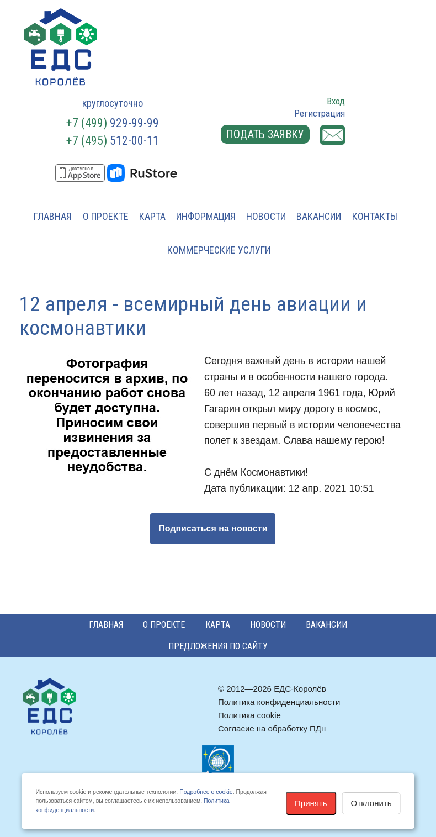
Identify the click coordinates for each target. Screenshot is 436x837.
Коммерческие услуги (218, 250)
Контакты (374, 216)
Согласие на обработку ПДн (272, 728)
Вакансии (318, 216)
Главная (53, 216)
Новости (266, 216)
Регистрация (319, 113)
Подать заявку (265, 134)
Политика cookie (249, 715)
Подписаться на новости (212, 528)
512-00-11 (112, 141)
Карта (152, 216)
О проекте (106, 216)
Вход (336, 101)
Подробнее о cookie (205, 791)
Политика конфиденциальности (279, 702)
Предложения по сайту (218, 646)
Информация (206, 216)
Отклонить (371, 803)
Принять (311, 803)
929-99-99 (112, 123)
